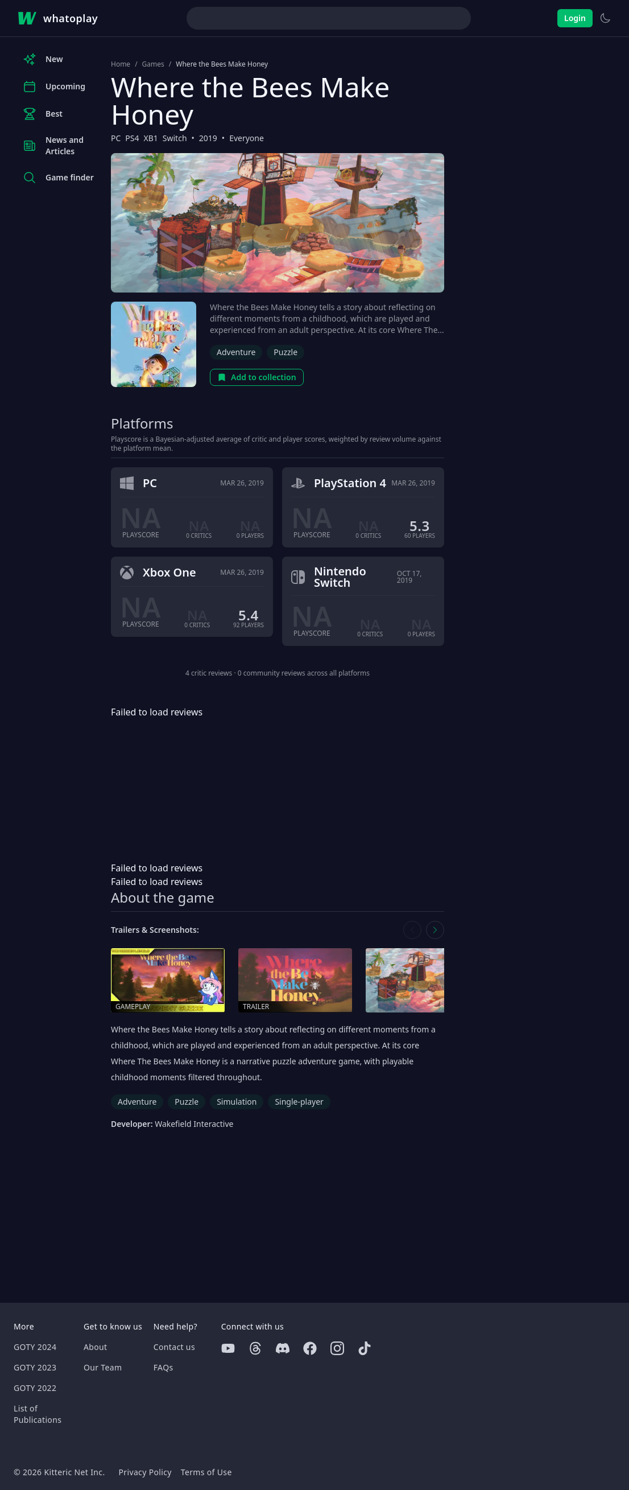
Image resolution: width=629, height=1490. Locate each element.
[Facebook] (310, 1348)
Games (153, 64)
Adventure (236, 352)
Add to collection (256, 377)
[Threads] (255, 1348)
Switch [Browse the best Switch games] (175, 138)
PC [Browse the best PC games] (116, 138)
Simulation (236, 1101)
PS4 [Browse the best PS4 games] (132, 138)
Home (120, 64)
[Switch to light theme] (605, 18)
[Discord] (282, 1348)
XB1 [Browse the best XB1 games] (151, 138)
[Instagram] (337, 1348)
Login (575, 18)
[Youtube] (228, 1348)
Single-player (299, 1101)
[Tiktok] (364, 1348)
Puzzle (285, 352)
